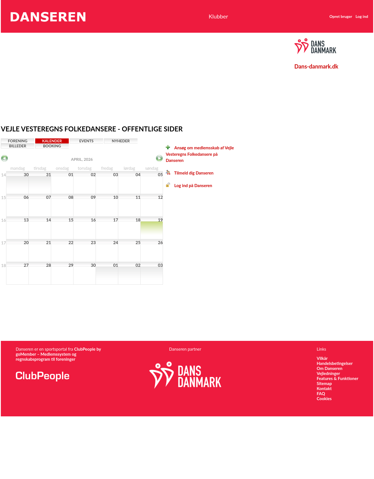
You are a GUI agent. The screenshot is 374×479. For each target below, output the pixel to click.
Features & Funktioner (337, 378)
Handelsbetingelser (335, 363)
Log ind (353, 16)
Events (86, 141)
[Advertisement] (106, 77)
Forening (17, 141)
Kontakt (324, 388)
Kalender (52, 141)
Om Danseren (329, 368)
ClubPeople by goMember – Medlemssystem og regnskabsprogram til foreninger (58, 354)
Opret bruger (332, 16)
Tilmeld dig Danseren (190, 172)
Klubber (206, 16)
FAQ (321, 393)
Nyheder (121, 141)
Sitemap (324, 383)
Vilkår (322, 358)
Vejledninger (328, 373)
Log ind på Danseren (189, 185)
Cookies (324, 398)
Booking (52, 146)
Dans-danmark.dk (316, 66)
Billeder (17, 146)
